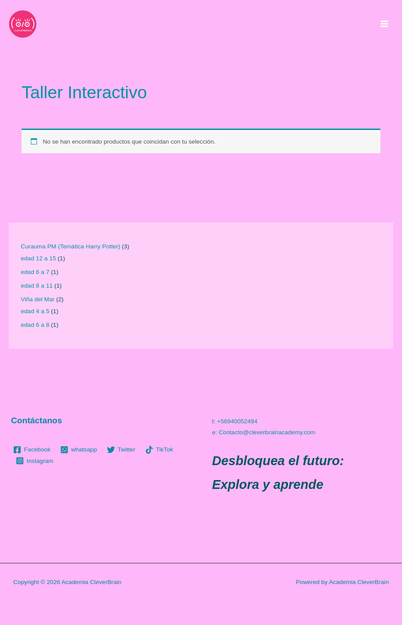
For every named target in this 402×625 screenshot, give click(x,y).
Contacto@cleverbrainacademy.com (267, 432)
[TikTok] (159, 450)
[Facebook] (32, 450)
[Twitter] (120, 450)
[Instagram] (35, 461)
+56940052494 (237, 421)
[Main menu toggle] (384, 24)
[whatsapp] (78, 450)
